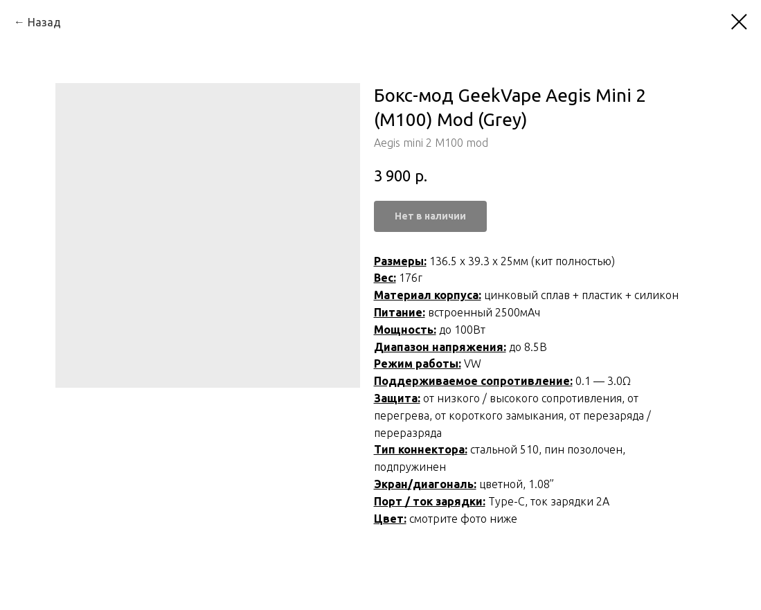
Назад (44, 22)
